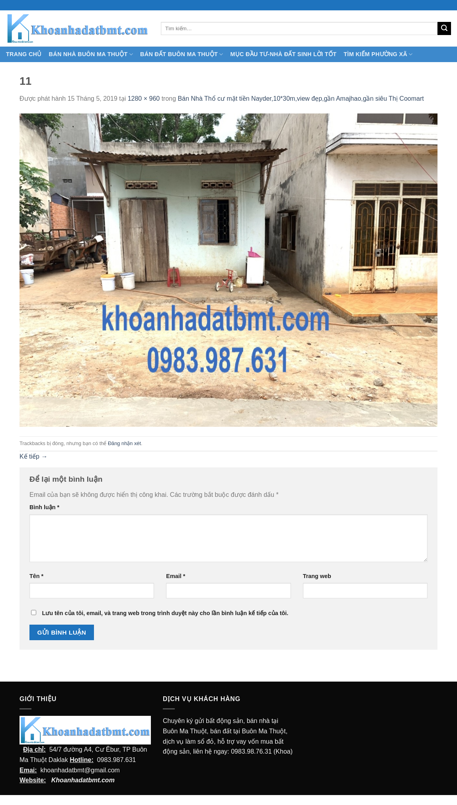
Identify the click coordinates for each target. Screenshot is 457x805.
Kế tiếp (33, 456)
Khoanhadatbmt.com (83, 780)
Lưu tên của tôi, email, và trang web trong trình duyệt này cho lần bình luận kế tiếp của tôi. (165, 613)
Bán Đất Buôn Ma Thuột (181, 54)
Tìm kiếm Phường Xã (378, 54)
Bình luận (44, 507)
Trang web (317, 576)
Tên (36, 576)
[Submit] (444, 28)
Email (175, 576)
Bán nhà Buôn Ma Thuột (91, 54)
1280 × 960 (144, 98)
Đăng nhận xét (124, 443)
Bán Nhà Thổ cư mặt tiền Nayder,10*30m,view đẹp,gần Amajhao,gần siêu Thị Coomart (301, 98)
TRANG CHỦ (24, 54)
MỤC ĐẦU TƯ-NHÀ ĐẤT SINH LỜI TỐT (283, 54)
